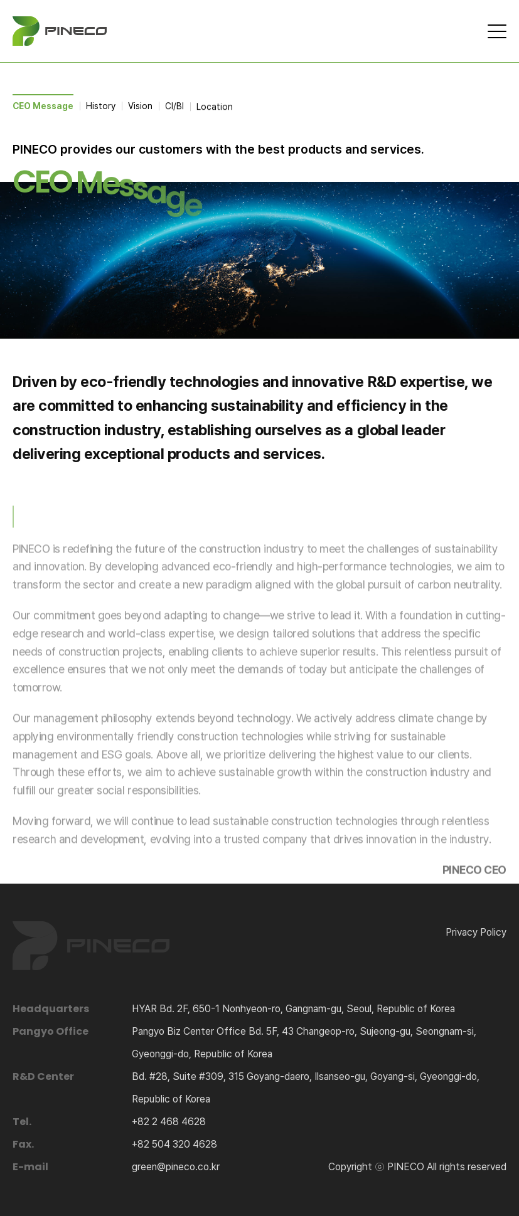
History (100, 106)
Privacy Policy (476, 932)
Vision (140, 106)
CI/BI (174, 107)
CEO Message (43, 106)
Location (214, 108)
